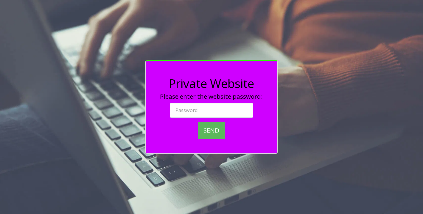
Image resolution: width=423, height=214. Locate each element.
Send (211, 130)
